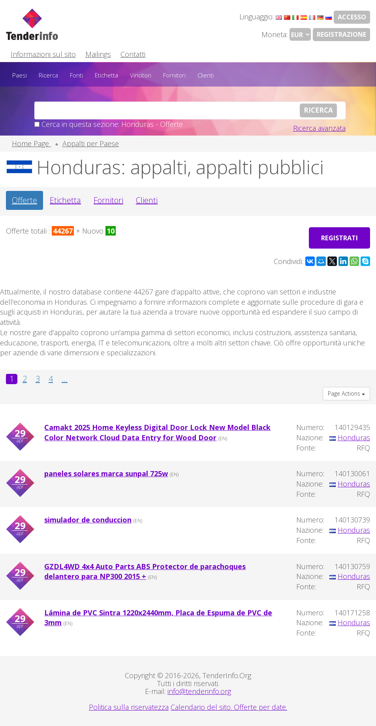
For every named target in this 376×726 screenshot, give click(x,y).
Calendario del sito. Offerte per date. (229, 706)
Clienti (205, 75)
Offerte (24, 200)
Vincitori (140, 75)
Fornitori (174, 75)
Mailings (98, 54)
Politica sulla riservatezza (129, 706)
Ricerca (48, 75)
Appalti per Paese (90, 143)
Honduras (354, 436)
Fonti (76, 75)
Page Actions (346, 392)
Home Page (31, 143)
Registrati (338, 236)
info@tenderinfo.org (199, 690)
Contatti (132, 54)
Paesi (19, 75)
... (65, 378)
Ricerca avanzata (319, 128)
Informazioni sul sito (43, 54)
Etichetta (106, 75)
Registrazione (341, 34)
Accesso (352, 17)
